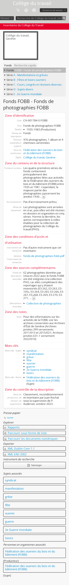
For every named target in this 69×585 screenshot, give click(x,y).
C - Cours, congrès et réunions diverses (37, 84)
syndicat (31, 350)
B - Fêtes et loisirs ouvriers (29, 80)
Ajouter (10, 417)
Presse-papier (18, 10)
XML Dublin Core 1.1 (19, 448)
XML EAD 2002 (15, 454)
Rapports (12, 427)
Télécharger (34, 465)
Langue (26, 10)
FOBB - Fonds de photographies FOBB (38, 70)
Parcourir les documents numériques (31, 439)
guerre (30, 366)
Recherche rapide (25, 65)
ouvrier (31, 363)
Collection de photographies (43, 303)
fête (29, 360)
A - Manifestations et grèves (30, 75)
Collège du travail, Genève (39, 157)
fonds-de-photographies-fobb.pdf (43, 256)
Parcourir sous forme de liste (25, 433)
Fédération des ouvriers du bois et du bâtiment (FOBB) (42, 151)
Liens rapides (34, 10)
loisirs (30, 373)
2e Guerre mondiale (38, 370)
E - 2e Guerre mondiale (27, 94)
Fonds (8, 65)
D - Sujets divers (23, 89)
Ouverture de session (53, 10)
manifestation (35, 354)
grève (30, 357)
